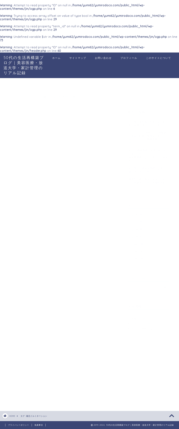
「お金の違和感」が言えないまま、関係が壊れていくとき (147, 121)
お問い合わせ (103, 58)
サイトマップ (77, 58)
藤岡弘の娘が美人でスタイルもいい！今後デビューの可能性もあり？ (148, 181)
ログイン (136, 312)
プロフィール (128, 58)
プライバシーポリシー (18, 425)
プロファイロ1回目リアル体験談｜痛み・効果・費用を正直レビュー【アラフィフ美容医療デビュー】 (148, 135)
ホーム (56, 58)
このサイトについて (158, 58)
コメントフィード (142, 322)
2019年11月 (136, 250)
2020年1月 (135, 235)
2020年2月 (135, 228)
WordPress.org (142, 326)
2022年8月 (135, 220)
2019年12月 (136, 242)
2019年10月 (136, 257)
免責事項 (38, 425)
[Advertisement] (153, 373)
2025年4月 (135, 213)
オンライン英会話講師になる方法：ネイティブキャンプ (147, 168)
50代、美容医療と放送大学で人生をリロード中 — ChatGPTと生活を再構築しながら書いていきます (148, 153)
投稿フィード (139, 317)
